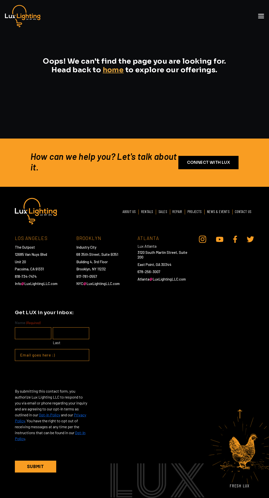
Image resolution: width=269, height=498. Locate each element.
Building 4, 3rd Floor (92, 261)
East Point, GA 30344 (154, 264)
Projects (193, 211)
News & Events (217, 211)
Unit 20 (20, 261)
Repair (175, 211)
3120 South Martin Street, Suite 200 (162, 254)
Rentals (144, 211)
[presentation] (52, 374)
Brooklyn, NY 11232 (91, 269)
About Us (125, 211)
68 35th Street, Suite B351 (97, 254)
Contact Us (243, 211)
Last (56, 342)
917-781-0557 (86, 276)
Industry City (86, 247)
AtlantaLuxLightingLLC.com (161, 279)
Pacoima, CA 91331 (29, 269)
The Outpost (25, 247)
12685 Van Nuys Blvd (31, 254)
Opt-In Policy (49, 414)
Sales (160, 211)
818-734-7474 (26, 276)
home (113, 69)
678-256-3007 (148, 271)
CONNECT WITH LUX (208, 162)
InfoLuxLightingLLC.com (36, 283)
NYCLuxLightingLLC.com (98, 283)
